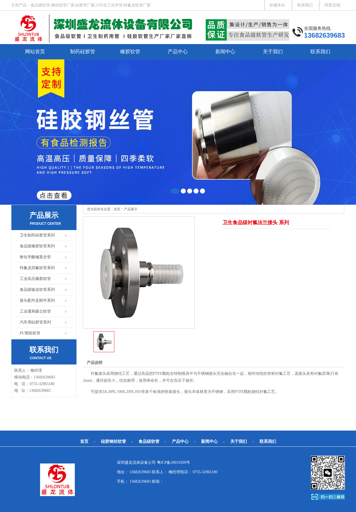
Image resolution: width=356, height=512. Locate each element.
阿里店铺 (332, 5)
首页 (117, 209)
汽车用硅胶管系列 (35, 322)
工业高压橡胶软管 (35, 279)
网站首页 (35, 51)
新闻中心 (225, 51)
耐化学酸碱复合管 (35, 257)
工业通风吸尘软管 (35, 311)
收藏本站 (277, 5)
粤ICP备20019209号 (173, 462)
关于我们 (273, 51)
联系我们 (305, 5)
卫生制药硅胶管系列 (37, 235)
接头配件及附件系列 (37, 300)
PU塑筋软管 (30, 333)
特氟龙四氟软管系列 (37, 268)
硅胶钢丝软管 (113, 441)
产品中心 (178, 51)
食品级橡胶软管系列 (37, 246)
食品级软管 (149, 441)
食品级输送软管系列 (37, 290)
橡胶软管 (130, 51)
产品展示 (130, 209)
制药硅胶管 (82, 51)
